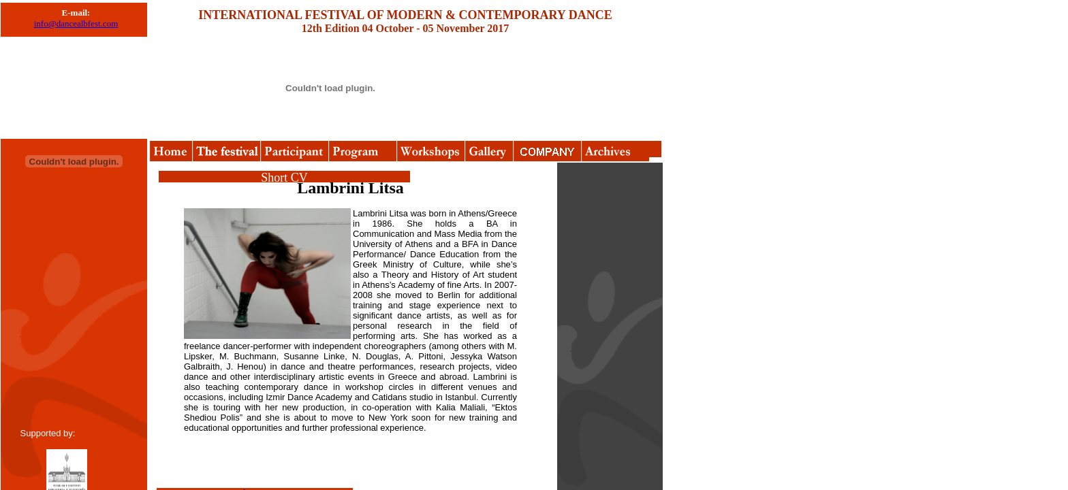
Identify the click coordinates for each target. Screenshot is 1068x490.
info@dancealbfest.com (76, 23)
